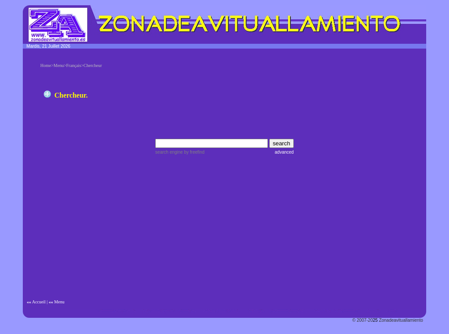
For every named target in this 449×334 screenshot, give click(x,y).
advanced (284, 152)
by (193, 152)
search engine (169, 152)
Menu (59, 301)
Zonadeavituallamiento (401, 320)
